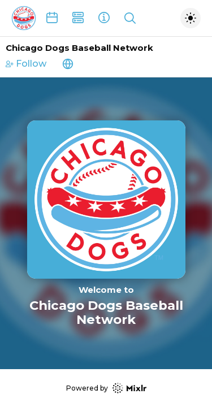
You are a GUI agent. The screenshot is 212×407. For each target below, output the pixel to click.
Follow (26, 63)
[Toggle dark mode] (190, 18)
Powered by (106, 388)
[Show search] (130, 18)
